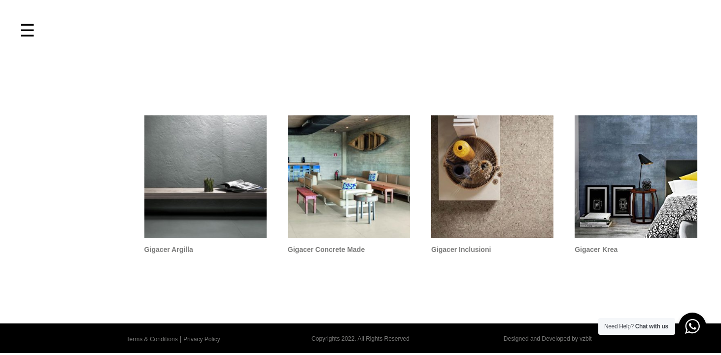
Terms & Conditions (152, 339)
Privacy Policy (201, 339)
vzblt (586, 338)
